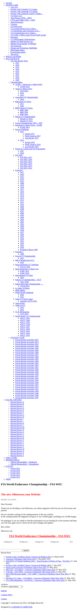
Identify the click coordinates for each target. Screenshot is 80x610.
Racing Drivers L (17, 426)
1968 (22, 209)
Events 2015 (15, 468)
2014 (22, 93)
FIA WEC (19, 155)
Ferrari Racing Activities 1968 (27, 353)
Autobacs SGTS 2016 (28, 301)
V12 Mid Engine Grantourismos (23, 39)
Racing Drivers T (17, 443)
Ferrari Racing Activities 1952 (27, 387)
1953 (22, 241)
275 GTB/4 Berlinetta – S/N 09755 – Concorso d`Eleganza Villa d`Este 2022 (35, 580)
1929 (17, 80)
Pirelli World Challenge (24, 293)
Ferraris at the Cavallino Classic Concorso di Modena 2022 (28, 565)
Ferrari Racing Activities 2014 (27, 342)
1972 (22, 200)
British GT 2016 (26, 119)
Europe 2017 (30, 134)
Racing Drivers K (17, 423)
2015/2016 (24, 91)
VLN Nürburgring (22, 312)
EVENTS (9, 466)
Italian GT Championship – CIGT (28, 280)
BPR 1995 (24, 112)
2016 (22, 99)
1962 (22, 222)
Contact (4, 599)
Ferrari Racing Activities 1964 (27, 361)
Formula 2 (19, 252)
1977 (22, 190)
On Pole (9, 3)
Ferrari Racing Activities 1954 (27, 383)
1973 (22, 198)
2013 (22, 95)
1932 (17, 74)
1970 (22, 205)
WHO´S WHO (11, 458)
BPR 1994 (24, 114)
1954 (22, 239)
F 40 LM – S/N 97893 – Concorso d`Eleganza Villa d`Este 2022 (30, 572)
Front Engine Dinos (18, 52)
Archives (4, 587)
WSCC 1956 (25, 329)
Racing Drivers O (17, 432)
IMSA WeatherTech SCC (25, 260)
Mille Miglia (20, 290)
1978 (22, 187)
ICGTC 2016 (25, 267)
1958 (22, 230)
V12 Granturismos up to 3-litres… (24, 33)
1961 (22, 224)
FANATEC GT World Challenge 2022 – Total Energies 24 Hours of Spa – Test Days (38, 561)
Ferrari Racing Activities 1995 (27, 348)
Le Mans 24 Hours (22, 288)
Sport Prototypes (17, 22)
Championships (16, 82)
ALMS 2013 (25, 87)
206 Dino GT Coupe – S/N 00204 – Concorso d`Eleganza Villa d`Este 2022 (35, 578)
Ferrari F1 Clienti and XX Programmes (30, 149)
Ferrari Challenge (22, 129)
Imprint (4, 591)
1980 (22, 183)
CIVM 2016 (24, 286)
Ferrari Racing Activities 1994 (27, 350)
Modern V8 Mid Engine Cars (22, 42)
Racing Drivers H (17, 417)
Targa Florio (20, 303)
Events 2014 (15, 471)
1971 (22, 202)
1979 (22, 185)
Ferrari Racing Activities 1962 (27, 365)
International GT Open (24, 275)
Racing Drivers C (17, 406)
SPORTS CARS (12, 5)
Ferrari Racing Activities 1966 (27, 357)
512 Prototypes (16, 27)
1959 (22, 228)
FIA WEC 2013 (26, 166)
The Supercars (16, 46)
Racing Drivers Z (17, 456)
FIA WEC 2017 (26, 157)
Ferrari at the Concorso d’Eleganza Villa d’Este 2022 (26, 567)
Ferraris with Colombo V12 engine (24, 9)
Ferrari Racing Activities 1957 (27, 376)
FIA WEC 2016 (26, 160)
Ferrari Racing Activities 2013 (27, 344)
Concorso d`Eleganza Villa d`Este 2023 (21, 559)
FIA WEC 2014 (26, 164)
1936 (17, 65)
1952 (22, 243)
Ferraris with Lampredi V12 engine (24, 11)
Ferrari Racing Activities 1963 (27, 363)
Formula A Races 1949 (29, 250)
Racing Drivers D (17, 408)
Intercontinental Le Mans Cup (26, 269)
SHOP (8, 479)
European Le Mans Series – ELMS (28, 125)
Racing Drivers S (17, 441)
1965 (22, 215)
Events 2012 (15, 475)
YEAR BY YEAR (17, 338)
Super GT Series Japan (24, 299)
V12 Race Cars (16, 16)
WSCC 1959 (25, 323)
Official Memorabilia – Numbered (24, 462)
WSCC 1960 (25, 320)
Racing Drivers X (17, 451)
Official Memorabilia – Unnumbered (25, 464)
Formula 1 (19, 170)
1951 (22, 245)
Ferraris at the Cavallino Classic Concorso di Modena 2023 (28, 557)
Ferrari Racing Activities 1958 (27, 374)
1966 (22, 213)
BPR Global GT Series (24, 108)
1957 (22, 232)
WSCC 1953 (25, 335)
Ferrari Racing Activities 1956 (27, 378)
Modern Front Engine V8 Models (23, 44)
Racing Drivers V (17, 447)
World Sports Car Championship (27, 316)
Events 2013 (15, 473)
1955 (22, 237)
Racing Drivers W (17, 449)
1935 (17, 67)
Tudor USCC (20, 305)
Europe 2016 (30, 142)
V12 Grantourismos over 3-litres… (24, 29)
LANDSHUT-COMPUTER (21, 607)
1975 (22, 194)
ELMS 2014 (25, 127)
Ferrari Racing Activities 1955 (27, 380)
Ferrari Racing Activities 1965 (27, 359)
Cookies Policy (7, 595)
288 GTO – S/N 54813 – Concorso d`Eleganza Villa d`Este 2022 (30, 570)
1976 (22, 192)
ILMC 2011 (24, 271)
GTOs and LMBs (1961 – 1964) (23, 20)
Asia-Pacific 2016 (32, 147)
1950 (22, 247)
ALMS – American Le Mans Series (28, 84)
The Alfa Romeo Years (19, 61)
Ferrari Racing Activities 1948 (27, 396)
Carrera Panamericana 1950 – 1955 (28, 123)
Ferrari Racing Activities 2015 (27, 340)
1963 (22, 220)
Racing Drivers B (17, 404)
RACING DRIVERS (14, 400)
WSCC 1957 (25, 327)
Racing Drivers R (17, 438)
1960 (22, 226)
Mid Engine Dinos (18, 50)
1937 (17, 63)
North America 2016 (33, 145)
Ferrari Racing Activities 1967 (27, 355)
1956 (22, 235)
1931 (17, 76)
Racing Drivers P (17, 434)
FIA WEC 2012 (26, 168)
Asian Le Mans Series (23, 89)
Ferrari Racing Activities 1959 (27, 372)
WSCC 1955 (25, 331)
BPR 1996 (24, 110)
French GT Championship (25, 256)
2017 (22, 104)
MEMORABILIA (12, 460)
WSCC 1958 (25, 325)
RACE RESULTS (12, 59)
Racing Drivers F (17, 413)
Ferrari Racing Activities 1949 (27, 393)
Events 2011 (15, 477)
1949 (22, 254)
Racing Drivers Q (17, 436)
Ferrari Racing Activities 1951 (27, 389)
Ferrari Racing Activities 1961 (27, 368)
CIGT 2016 (24, 282)
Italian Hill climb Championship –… (29, 284)
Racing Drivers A (17, 402)
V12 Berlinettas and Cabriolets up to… (25, 31)
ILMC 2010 (24, 273)
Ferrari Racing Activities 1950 (27, 391)
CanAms (14, 24)
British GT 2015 (26, 121)
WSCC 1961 (25, 318)
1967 (22, 211)
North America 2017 (33, 136)
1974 (22, 196)
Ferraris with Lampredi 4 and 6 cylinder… (27, 14)
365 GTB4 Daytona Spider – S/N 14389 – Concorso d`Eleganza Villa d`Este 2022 (37, 574)
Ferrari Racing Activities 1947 (27, 398)
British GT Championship (25, 117)
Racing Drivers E (17, 411)
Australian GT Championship (26, 97)
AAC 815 (14, 7)
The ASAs (14, 54)
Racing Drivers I (17, 419)
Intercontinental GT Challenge (27, 265)
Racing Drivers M (17, 428)
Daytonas (14, 37)
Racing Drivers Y (17, 453)
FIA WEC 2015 (26, 162)
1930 (17, 78)
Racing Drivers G (17, 415)
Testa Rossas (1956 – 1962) (21, 18)
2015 (22, 177)
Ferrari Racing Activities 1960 (27, 370)
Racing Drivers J (17, 421)
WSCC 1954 (25, 333)
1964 (22, 217)
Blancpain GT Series (23, 102)
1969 (22, 207)
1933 (17, 72)
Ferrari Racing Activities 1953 (27, 385)
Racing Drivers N (17, 430)
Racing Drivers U (17, 445)
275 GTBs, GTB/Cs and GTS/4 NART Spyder (28, 35)
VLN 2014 (24, 314)
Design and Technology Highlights (24, 48)
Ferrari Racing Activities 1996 (27, 346)
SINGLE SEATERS (13, 57)
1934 (17, 69)
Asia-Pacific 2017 (32, 138)
